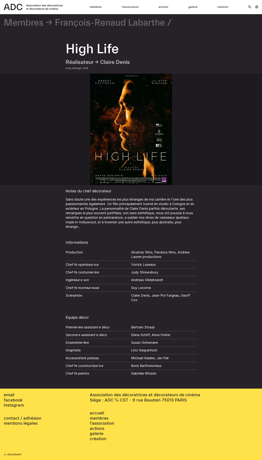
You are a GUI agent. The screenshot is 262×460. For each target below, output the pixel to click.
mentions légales (21, 423)
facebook (13, 400)
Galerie (192, 6)
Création (222, 6)
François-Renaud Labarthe (110, 23)
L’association (130, 6)
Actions (163, 6)
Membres (96, 6)
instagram (14, 405)
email (9, 394)
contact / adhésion (22, 418)
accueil (97, 412)
